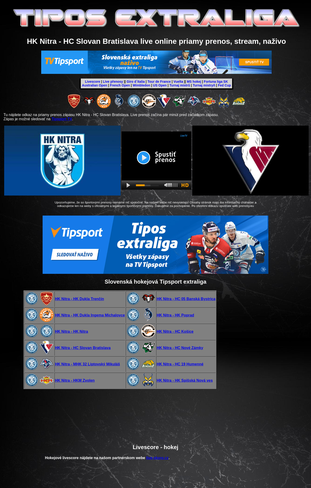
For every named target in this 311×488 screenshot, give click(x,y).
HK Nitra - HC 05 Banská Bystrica (186, 299)
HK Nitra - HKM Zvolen (75, 380)
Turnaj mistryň (204, 85)
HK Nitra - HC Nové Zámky (180, 348)
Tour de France (159, 81)
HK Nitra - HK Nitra (71, 331)
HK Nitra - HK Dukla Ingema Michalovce (90, 315)
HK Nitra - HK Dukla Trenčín (79, 299)
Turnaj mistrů (179, 85)
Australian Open (94, 85)
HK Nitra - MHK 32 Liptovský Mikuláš (87, 364)
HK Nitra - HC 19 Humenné (180, 364)
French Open (120, 85)
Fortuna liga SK (216, 81)
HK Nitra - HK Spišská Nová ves (185, 380)
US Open (160, 85)
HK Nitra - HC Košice (175, 331)
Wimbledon (141, 85)
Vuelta (178, 81)
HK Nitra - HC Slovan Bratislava (83, 348)
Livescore (92, 81)
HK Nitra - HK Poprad (175, 315)
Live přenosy (113, 81)
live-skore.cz (157, 458)
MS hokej (194, 81)
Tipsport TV (61, 119)
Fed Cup (224, 85)
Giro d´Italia (136, 81)
